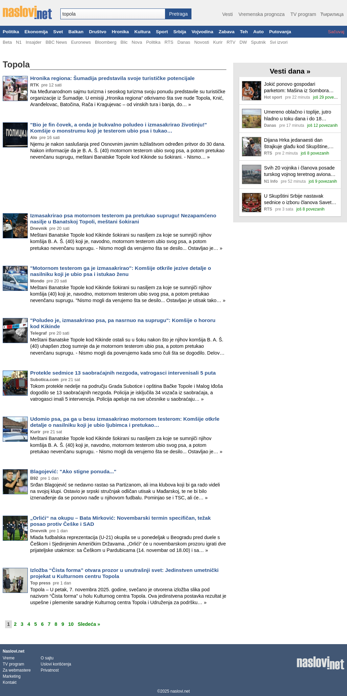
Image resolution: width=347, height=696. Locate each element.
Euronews (81, 42)
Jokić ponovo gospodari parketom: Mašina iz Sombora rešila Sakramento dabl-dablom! (298, 87)
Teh (244, 31)
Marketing (12, 676)
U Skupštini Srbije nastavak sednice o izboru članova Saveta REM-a (299, 199)
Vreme (9, 658)
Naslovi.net (13, 651)
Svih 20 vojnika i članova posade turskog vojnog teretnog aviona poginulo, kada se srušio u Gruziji (300, 171)
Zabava (226, 31)
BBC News (56, 42)
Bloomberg (105, 42)
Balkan (76, 31)
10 (71, 624)
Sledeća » (89, 624)
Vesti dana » (290, 71)
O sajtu (47, 658)
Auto (258, 31)
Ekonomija (36, 31)
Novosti (201, 42)
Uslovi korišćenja (56, 664)
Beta (7, 42)
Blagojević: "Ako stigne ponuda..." (73, 471)
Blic (123, 42)
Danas (183, 42)
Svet (58, 31)
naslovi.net (180, 691)
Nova (137, 42)
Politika (11, 31)
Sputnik (258, 42)
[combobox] (112, 13)
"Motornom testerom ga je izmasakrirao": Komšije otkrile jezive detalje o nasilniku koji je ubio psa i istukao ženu (120, 271)
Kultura (142, 31)
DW (243, 42)
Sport (162, 31)
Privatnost (50, 670)
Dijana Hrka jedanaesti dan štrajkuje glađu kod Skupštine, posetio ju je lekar (296, 143)
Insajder (34, 42)
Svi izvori (278, 42)
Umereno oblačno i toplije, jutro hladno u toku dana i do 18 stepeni (297, 115)
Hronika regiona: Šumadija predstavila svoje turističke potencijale (112, 78)
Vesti (227, 14)
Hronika (120, 31)
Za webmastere (17, 670)
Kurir (218, 42)
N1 (19, 42)
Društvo (97, 31)
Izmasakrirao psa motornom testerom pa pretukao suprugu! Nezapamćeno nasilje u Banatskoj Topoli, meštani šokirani (123, 218)
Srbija (179, 31)
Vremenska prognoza (262, 14)
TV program (303, 14)
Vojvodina (202, 31)
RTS (168, 42)
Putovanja (280, 31)
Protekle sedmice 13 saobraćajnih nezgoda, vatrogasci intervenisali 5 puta (123, 373)
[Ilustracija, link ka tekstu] (251, 91)
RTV (231, 42)
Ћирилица (332, 14)
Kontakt (10, 682)
